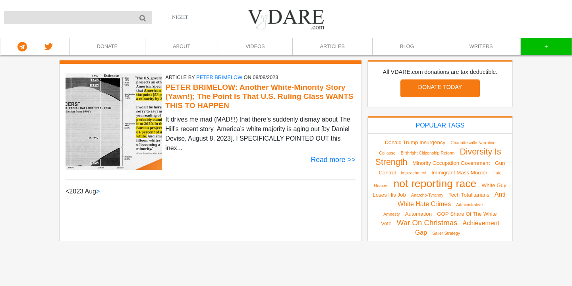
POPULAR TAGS (440, 125)
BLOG (407, 46)
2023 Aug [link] (82, 191)
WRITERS (481, 46)
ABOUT (181, 46)
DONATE (107, 46)
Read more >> (333, 160)
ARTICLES (332, 46)
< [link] (67, 191)
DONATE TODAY (440, 87)
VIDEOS (255, 46)
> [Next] (98, 191)
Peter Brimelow (219, 77)
